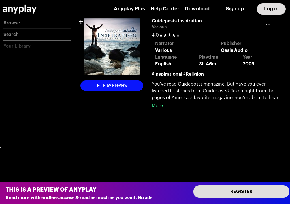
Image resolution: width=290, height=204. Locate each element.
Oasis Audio (234, 50)
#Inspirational (167, 74)
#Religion (193, 74)
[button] (37, 23)
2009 (248, 64)
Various (159, 27)
